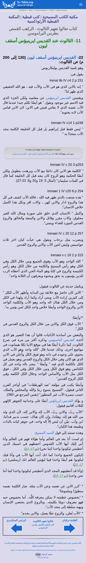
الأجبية (48, 543)
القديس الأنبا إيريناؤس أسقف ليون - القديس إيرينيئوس (33, 154)
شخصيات (18, 543)
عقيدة (33, 543)
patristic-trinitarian (61, 10)
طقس (38, 543)
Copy (38, 554)
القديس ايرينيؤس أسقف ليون (51, 57)
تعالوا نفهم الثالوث (43, 521)
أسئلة (43, 543)
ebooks (51, 10)
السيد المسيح (44, 433)
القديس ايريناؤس (61, 401)
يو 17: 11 (32, 449)
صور (38, 546)
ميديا (43, 546)
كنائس (12, 543)
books (30, 10)
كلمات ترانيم (50, 546)
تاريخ (27, 543)
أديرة (7, 543)
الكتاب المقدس (76, 543)
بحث (69, 543)
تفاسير (64, 543)
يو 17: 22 (61, 476)
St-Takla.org (22, 10)
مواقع (34, 546)
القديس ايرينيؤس (58, 98)
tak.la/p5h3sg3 (43, 557)
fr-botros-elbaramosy (41, 10)
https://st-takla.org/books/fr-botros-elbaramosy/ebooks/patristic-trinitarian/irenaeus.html (43, 550)
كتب (24, 543)
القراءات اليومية (56, 543)
